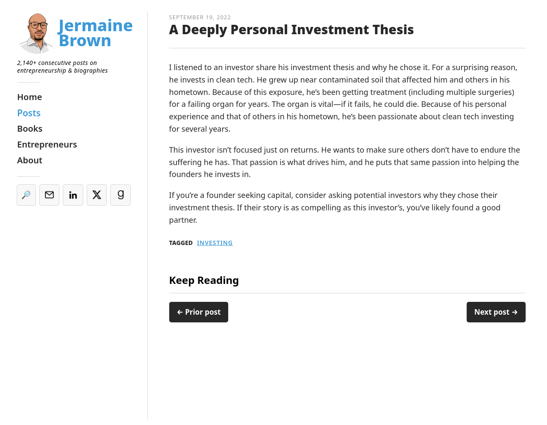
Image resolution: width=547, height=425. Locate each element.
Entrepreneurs (47, 144)
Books (29, 128)
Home (29, 97)
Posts (29, 113)
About (29, 160)
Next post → (496, 312)
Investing (215, 243)
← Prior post (199, 312)
